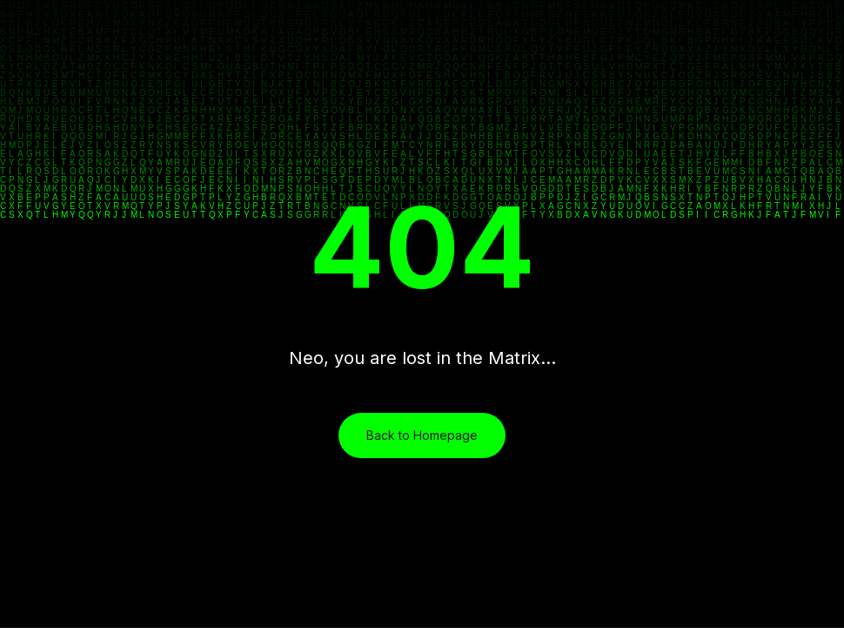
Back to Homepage (422, 435)
